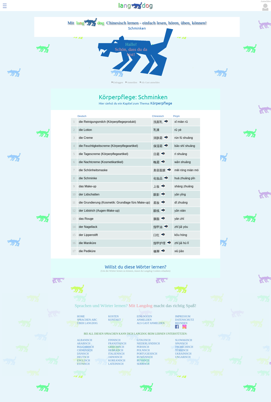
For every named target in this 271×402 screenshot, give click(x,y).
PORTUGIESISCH (147, 353)
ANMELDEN (144, 319)
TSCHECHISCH (184, 347)
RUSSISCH (143, 360)
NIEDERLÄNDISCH (148, 343)
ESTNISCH (83, 363)
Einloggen (117, 82)
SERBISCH (143, 363)
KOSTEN (113, 316)
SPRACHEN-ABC (87, 319)
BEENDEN (181, 323)
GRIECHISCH (116, 347)
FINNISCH (114, 340)
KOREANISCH (116, 360)
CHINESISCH (84, 350)
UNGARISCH (182, 357)
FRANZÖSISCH (117, 343)
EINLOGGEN (144, 316)
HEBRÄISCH (115, 350)
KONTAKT (114, 319)
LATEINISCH (115, 363)
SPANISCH (181, 343)
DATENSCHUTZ (184, 319)
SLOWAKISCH (183, 340)
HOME (81, 316)
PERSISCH (143, 347)
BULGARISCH (85, 347)
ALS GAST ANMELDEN (151, 323)
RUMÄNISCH (145, 357)
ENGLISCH (83, 360)
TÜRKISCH (181, 350)
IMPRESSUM (182, 316)
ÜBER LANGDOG (87, 323)
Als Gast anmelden (150, 82)
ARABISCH (83, 343)
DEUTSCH (83, 357)
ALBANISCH (84, 340)
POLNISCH (143, 350)
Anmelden (131, 82)
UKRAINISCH (183, 353)
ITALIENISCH (116, 353)
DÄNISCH (83, 353)
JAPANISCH (115, 357)
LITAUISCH (144, 340)
